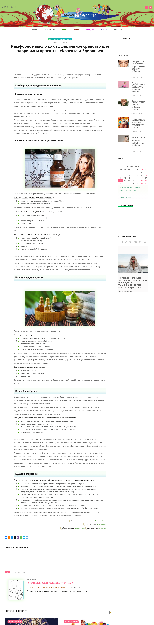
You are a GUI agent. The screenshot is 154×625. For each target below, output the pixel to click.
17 (146, 178)
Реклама (103, 30)
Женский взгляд (126, 187)
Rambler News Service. (100, 521)
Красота (76, 30)
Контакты (117, 30)
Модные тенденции (15, 622)
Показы (68, 39)
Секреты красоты (127, 194)
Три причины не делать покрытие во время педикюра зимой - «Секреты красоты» (139, 105)
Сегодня (90, 30)
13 (129, 178)
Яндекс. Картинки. (101, 524)
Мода (64, 30)
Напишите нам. (102, 528)
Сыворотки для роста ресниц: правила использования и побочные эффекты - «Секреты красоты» (138, 67)
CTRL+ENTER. (74, 587)
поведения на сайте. (79, 528)
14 (133, 178)
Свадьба (62, 39)
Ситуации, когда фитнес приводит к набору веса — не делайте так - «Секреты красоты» (138, 87)
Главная (36, 30)
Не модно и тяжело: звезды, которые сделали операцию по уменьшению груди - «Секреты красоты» (132, 282)
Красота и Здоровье (19, 572)
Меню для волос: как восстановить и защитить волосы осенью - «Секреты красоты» (139, 123)
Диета (50, 39)
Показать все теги (125, 197)
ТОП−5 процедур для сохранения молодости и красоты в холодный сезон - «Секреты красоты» (138, 142)
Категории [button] (51, 30)
